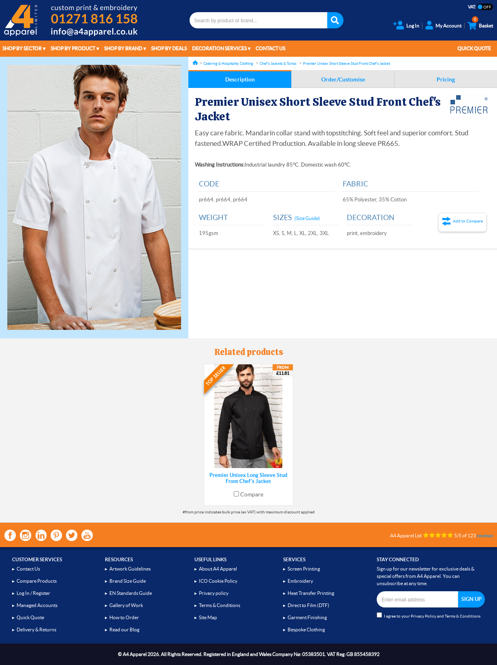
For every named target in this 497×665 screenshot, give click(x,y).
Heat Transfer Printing (311, 593)
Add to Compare (468, 221)
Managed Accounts (37, 605)
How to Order (124, 617)
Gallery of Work (126, 605)
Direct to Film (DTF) (308, 605)
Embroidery (300, 581)
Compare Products (37, 581)
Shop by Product (73, 48)
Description (240, 79)
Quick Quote (474, 48)
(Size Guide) (307, 218)
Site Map (208, 617)
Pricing (446, 79)
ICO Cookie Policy (218, 581)
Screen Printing (304, 568)
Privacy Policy (423, 616)
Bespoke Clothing (306, 629)
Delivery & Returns (36, 629)
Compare (251, 494)
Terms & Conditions (219, 605)
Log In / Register (33, 593)
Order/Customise (343, 79)
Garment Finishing (307, 617)
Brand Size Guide (127, 581)
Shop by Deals (169, 48)
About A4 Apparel (218, 568)
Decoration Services (219, 48)
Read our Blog (124, 629)
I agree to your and (428, 615)
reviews (485, 535)
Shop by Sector (22, 48)
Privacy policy (213, 593)
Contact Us (270, 48)
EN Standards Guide (130, 593)
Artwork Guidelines (130, 568)
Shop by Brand (123, 48)
